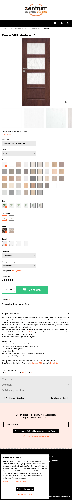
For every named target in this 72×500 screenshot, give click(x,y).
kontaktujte (30, 332)
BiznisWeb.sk (65, 497)
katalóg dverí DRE (35, 363)
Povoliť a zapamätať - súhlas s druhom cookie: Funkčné (36, 431)
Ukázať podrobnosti (25, 494)
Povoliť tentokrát (11, 424)
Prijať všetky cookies (25, 489)
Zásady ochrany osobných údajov (15, 481)
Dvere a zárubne (11, 373)
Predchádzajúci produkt (13, 398)
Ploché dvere (35, 373)
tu (29, 327)
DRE (24, 373)
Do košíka (35, 289)
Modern (33, 320)
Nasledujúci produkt (60, 398)
